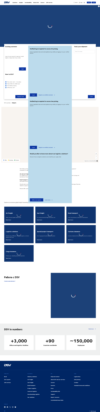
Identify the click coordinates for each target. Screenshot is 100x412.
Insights (21, 2)
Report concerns (55, 397)
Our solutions (31, 397)
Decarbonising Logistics (34, 394)
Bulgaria (14, 103)
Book (89, 2)
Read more (8, 219)
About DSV (36, 2)
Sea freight (30, 382)
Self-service (49, 2)
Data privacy (77, 379)
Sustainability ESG (55, 391)
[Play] (99, 6)
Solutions (14, 2)
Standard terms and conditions (82, 385)
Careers (42, 2)
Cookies (76, 382)
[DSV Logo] (7, 2)
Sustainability (28, 2)
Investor (53, 385)
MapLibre (86, 160)
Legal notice (77, 376)
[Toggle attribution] (97, 161)
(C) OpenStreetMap (92, 160)
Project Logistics (32, 388)
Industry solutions (32, 376)
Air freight (30, 379)
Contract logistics (32, 391)
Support (53, 394)
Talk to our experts (36, 200)
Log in (33, 95)
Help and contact (55, 376)
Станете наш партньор (9, 281)
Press (52, 388)
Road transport (31, 385)
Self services (7, 382)
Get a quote (7, 379)
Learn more (48, 200)
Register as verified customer (47, 95)
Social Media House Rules (57, 400)
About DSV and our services (58, 379)
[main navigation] (41, 2)
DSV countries (7, 103)
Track (94, 2)
